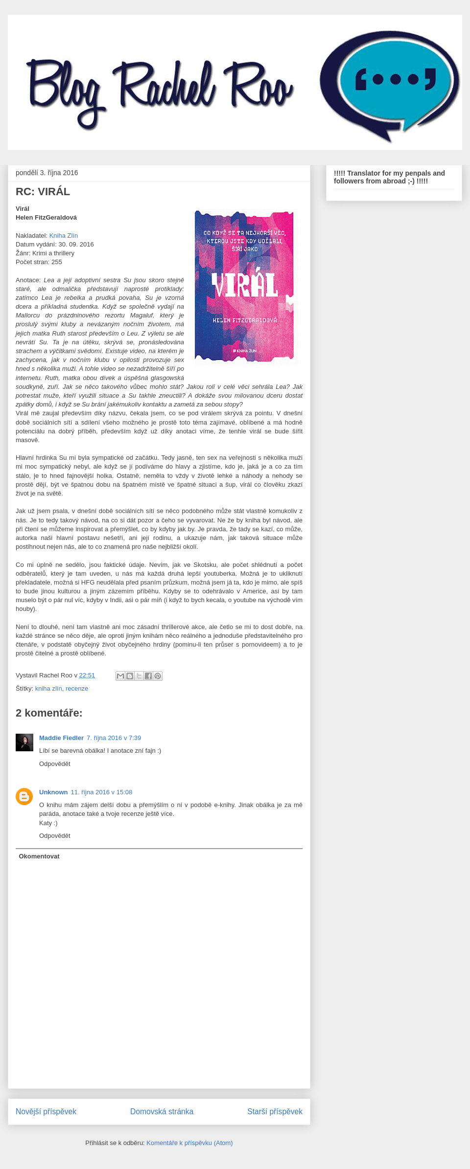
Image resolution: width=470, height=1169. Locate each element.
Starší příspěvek (275, 1111)
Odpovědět (54, 763)
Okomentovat (39, 856)
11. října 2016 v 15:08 (102, 792)
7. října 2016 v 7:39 (114, 738)
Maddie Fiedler (61, 738)
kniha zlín (48, 688)
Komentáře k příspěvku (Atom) (189, 1143)
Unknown (53, 792)
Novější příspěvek (46, 1111)
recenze (77, 688)
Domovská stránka (161, 1111)
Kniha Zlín (63, 235)
